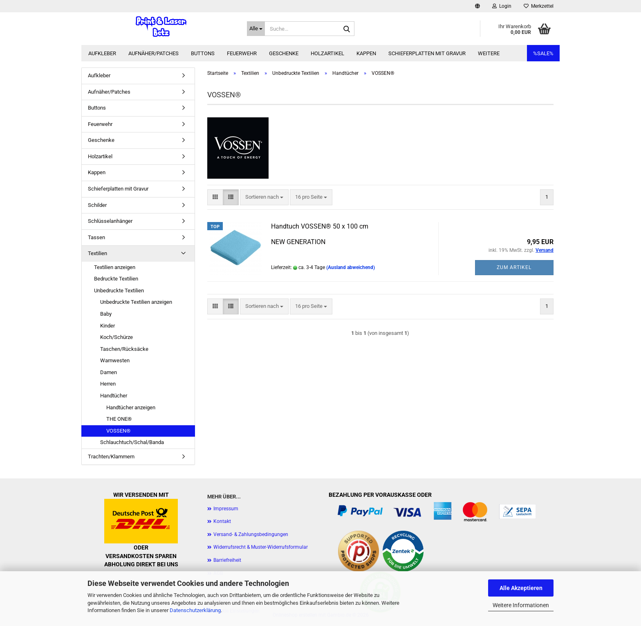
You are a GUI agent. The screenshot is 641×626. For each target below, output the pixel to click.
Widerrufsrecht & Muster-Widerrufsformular (260, 547)
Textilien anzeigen (114, 267)
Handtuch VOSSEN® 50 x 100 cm (319, 226)
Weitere (489, 53)
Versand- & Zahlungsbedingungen (250, 534)
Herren (108, 384)
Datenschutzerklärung (195, 610)
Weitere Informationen (521, 605)
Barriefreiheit (227, 560)
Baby (106, 314)
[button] (477, 6)
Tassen (96, 237)
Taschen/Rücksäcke (124, 349)
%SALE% (543, 53)
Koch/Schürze (116, 337)
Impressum (225, 509)
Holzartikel (327, 53)
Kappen (366, 53)
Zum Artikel (514, 267)
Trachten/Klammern (111, 456)
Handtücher (113, 396)
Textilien (97, 253)
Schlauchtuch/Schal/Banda (132, 442)
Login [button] (501, 6)
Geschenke (283, 53)
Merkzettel (539, 6)
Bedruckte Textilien (116, 279)
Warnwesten (115, 360)
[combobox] (264, 197)
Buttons (203, 53)
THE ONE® (119, 419)
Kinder (107, 326)
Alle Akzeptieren (521, 588)
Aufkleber (102, 53)
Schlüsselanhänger (110, 221)
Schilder (97, 205)
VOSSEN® (118, 431)
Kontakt (222, 521)
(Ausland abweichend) (350, 267)
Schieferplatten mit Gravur (427, 53)
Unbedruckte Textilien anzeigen (136, 302)
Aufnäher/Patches (153, 53)
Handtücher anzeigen (130, 407)
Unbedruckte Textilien (119, 290)
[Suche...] (256, 28)
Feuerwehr (242, 53)
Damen (108, 372)
